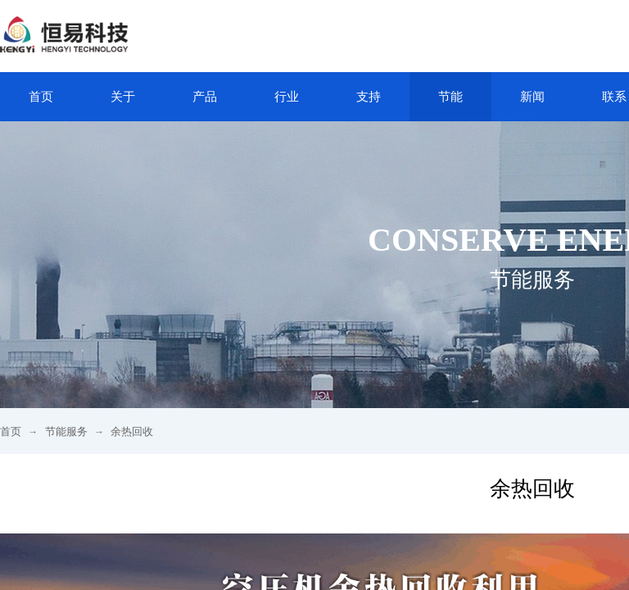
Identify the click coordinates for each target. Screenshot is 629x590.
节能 (450, 96)
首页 (41, 96)
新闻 (532, 96)
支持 (368, 96)
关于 (123, 96)
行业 (286, 96)
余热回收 (132, 431)
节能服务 (66, 431)
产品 (204, 96)
